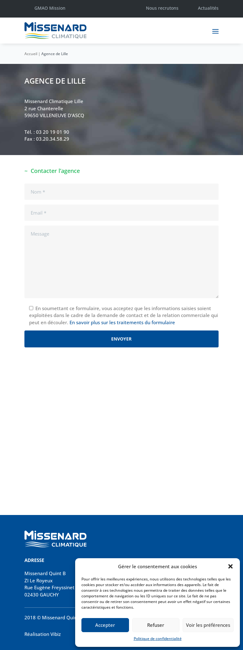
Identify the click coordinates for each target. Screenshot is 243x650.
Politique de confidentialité (158, 638)
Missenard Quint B (45, 573)
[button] (230, 566)
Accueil (30, 53)
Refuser (155, 625)
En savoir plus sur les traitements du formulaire (122, 322)
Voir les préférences (208, 625)
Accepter (105, 625)
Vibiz (55, 634)
